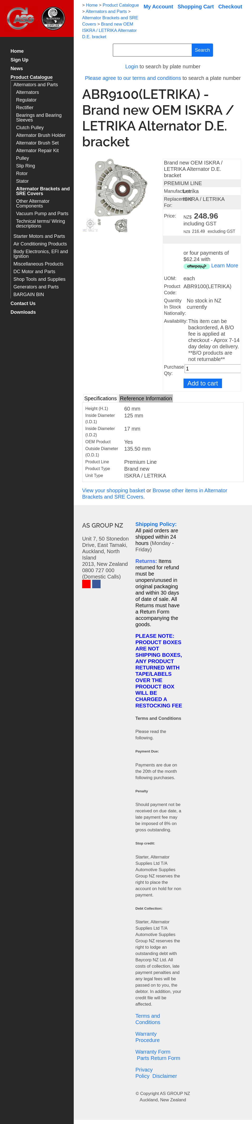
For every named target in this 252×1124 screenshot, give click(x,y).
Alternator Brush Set (37, 143)
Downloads (23, 312)
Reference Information (146, 398)
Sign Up (19, 59)
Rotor (22, 173)
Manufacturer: (178, 191)
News (17, 68)
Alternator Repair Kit (37, 150)
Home (17, 51)
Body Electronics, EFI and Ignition (40, 254)
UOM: (170, 278)
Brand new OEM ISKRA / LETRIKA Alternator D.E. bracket (109, 30)
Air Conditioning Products (40, 244)
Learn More (224, 265)
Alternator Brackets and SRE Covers (43, 191)
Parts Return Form (158, 1058)
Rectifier (24, 107)
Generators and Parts (36, 287)
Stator (22, 181)
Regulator (26, 100)
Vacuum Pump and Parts (42, 213)
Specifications (100, 398)
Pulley (22, 158)
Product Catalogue (32, 77)
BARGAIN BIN (28, 294)
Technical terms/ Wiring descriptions (40, 224)
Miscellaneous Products (38, 264)
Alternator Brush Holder (41, 135)
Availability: (175, 321)
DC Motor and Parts (34, 271)
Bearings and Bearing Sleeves (39, 118)
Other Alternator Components (33, 204)
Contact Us (23, 303)
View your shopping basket (113, 490)
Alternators (27, 92)
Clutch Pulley (30, 127)
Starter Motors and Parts (39, 236)
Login (131, 66)
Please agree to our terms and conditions (133, 78)
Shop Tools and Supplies (39, 279)
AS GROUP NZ (175, 1093)
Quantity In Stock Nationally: (175, 307)
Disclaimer (164, 1076)
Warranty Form (152, 1052)
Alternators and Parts (35, 84)
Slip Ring (25, 165)
